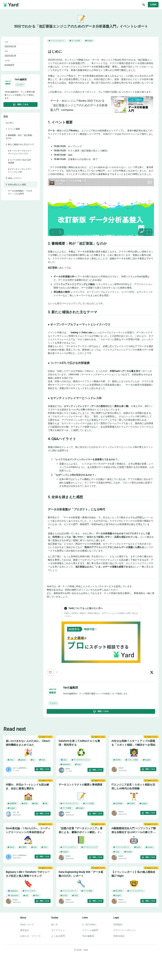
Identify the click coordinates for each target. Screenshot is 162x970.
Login (153, 4)
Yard (13, 5)
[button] (20, 84)
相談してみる (20, 104)
